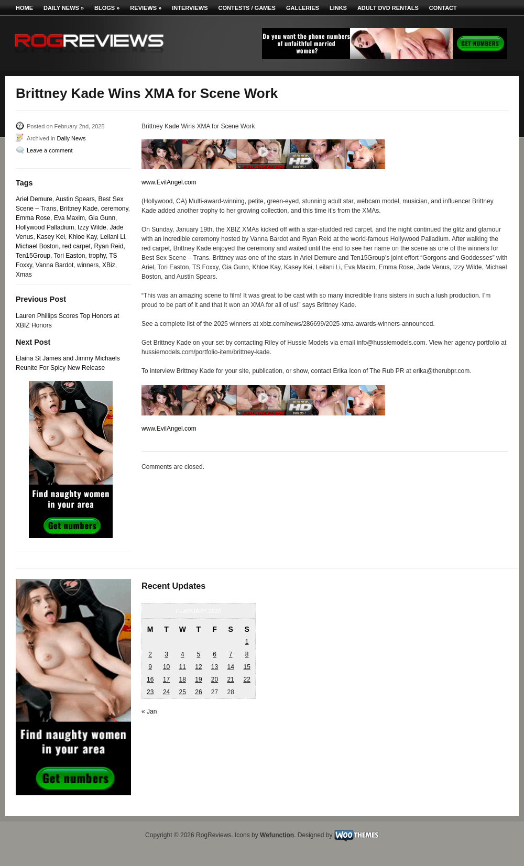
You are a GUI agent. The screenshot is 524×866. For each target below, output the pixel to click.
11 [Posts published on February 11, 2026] (182, 667)
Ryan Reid (108, 246)
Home (24, 8)
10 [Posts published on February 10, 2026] (166, 667)
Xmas (24, 274)
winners (88, 265)
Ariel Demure (34, 199)
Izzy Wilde (92, 227)
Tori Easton (69, 255)
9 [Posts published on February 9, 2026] (150, 667)
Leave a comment (49, 150)
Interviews (190, 8)
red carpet (76, 246)
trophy (97, 255)
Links (338, 8)
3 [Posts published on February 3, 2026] (166, 654)
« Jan (149, 711)
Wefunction (277, 835)
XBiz (108, 265)
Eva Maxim (69, 218)
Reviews (145, 8)
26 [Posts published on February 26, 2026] (198, 692)
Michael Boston (37, 246)
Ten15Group (33, 255)
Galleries (302, 8)
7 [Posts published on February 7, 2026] (231, 654)
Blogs (106, 8)
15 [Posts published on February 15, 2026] (246, 667)
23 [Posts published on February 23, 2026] (150, 692)
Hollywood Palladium (45, 227)
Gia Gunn (102, 218)
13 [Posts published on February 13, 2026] (214, 667)
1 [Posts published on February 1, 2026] (247, 641)
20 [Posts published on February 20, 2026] (214, 679)
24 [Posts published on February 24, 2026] (166, 692)
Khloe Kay (83, 236)
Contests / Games (247, 8)
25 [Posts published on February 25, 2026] (182, 692)
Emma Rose (33, 218)
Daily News (63, 8)
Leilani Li (112, 236)
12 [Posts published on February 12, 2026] (198, 667)
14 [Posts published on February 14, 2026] (230, 667)
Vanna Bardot (55, 265)
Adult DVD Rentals (388, 8)
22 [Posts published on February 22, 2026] (246, 679)
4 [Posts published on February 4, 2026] (182, 654)
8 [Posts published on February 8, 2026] (247, 654)
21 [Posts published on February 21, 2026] (230, 679)
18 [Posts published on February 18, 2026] (182, 679)
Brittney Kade (78, 208)
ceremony (114, 208)
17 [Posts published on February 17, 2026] (166, 679)
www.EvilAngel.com (168, 182)
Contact (443, 8)
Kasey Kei (51, 236)
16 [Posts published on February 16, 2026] (150, 679)
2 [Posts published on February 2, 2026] (150, 654)
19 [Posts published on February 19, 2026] (198, 679)
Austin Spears (75, 199)
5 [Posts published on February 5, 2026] (199, 654)
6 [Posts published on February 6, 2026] (214, 654)
